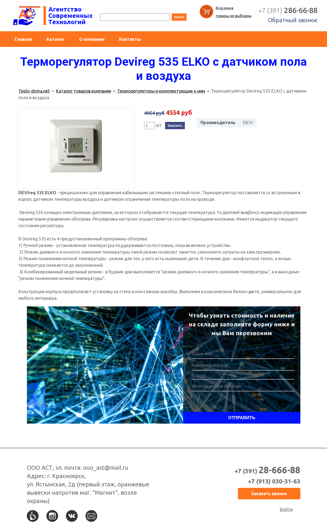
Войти (286, 509)
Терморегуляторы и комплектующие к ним (161, 90)
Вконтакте (72, 516)
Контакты (130, 39)
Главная (23, 39)
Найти (179, 17)
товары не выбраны (234, 16)
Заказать (175, 126)
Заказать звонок (269, 493)
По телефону (33, 516)
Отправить (241, 417)
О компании (92, 39)
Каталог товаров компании (83, 90)
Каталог (55, 39)
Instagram (52, 516)
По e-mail (91, 516)
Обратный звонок (292, 20)
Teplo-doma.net (34, 90)
